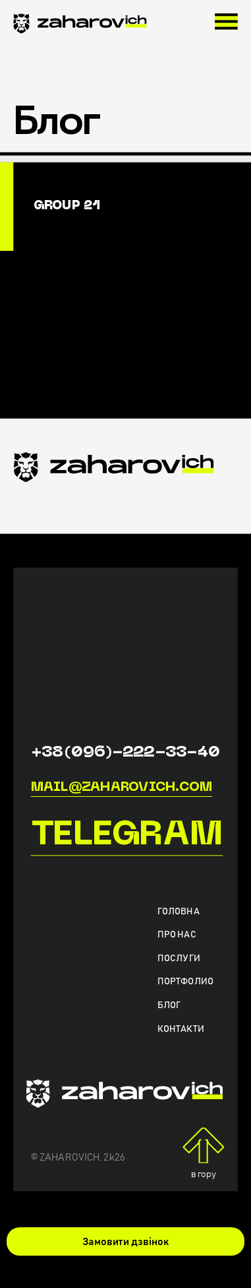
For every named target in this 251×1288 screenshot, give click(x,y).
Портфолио (185, 981)
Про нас (176, 934)
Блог (169, 1005)
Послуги (178, 958)
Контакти (180, 1028)
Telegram (127, 836)
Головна (178, 911)
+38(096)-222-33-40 (126, 752)
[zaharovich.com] (79, 26)
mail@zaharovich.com (121, 788)
